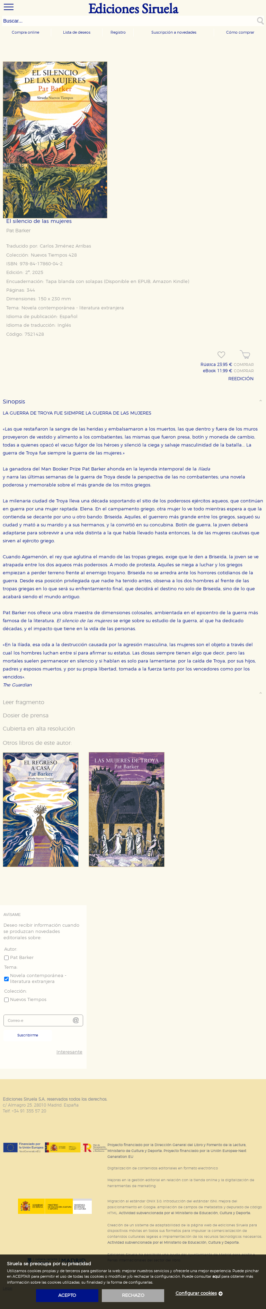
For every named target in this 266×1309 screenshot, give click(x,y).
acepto (67, 1295)
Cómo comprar (240, 32)
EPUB (144, 282)
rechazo (133, 1295)
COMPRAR (244, 365)
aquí (216, 1276)
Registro (118, 32)
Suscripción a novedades (173, 32)
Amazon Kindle (170, 282)
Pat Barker (18, 230)
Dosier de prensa (25, 715)
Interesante (69, 1052)
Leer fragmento (23, 702)
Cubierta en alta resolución (39, 729)
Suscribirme (27, 1035)
